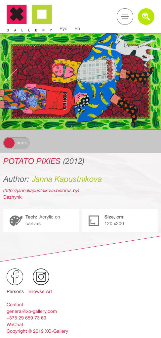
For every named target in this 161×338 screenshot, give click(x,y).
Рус (63, 28)
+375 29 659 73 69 (26, 317)
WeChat (15, 324)
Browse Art (40, 291)
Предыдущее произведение (13, 82)
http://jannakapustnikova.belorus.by (41, 190)
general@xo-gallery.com (32, 311)
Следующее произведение (147, 82)
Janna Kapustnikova (67, 179)
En (77, 28)
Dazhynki (12, 197)
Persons (15, 291)
